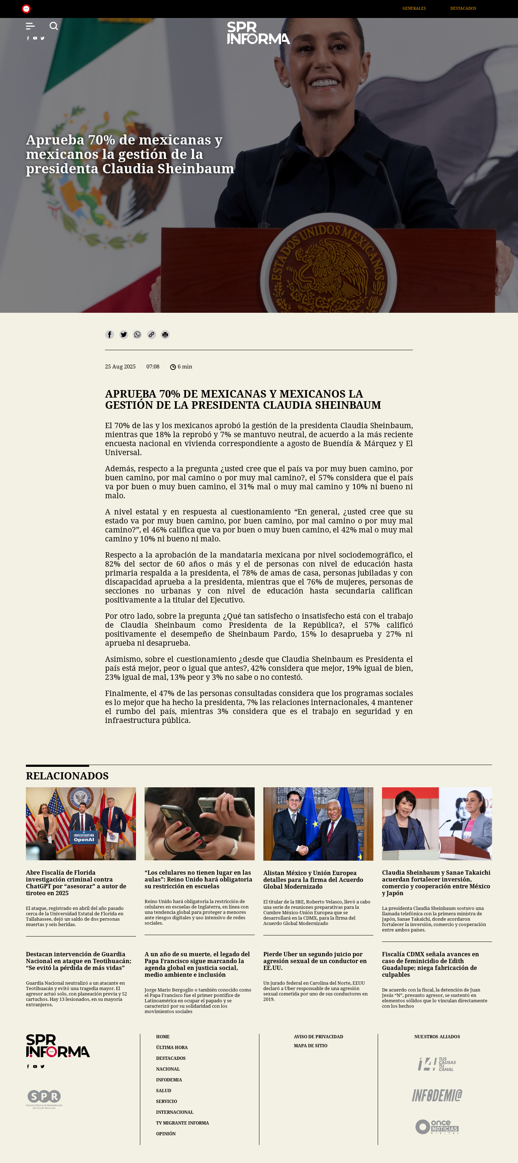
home (163, 1037)
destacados (171, 1058)
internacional (175, 1112)
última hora (172, 1047)
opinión (166, 1134)
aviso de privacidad (318, 1037)
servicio (166, 1101)
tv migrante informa (182, 1123)
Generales (421, 8)
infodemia (169, 1080)
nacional (168, 1069)
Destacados (470, 8)
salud (163, 1091)
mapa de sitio (310, 1046)
